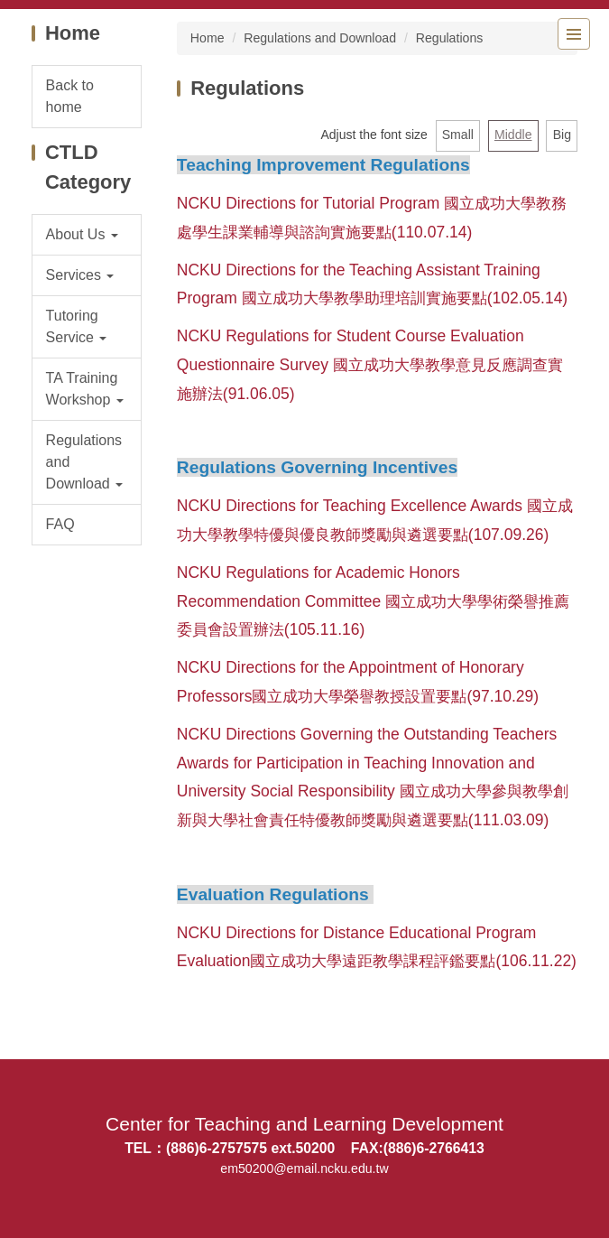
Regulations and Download (320, 38)
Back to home (70, 96)
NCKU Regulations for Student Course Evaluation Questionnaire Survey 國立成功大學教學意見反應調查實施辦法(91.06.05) (370, 365)
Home (207, 38)
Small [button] (458, 134)
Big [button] (562, 134)
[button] (86, 235)
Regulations (450, 38)
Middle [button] (513, 134)
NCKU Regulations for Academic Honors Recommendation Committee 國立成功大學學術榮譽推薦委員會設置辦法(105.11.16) (373, 601)
